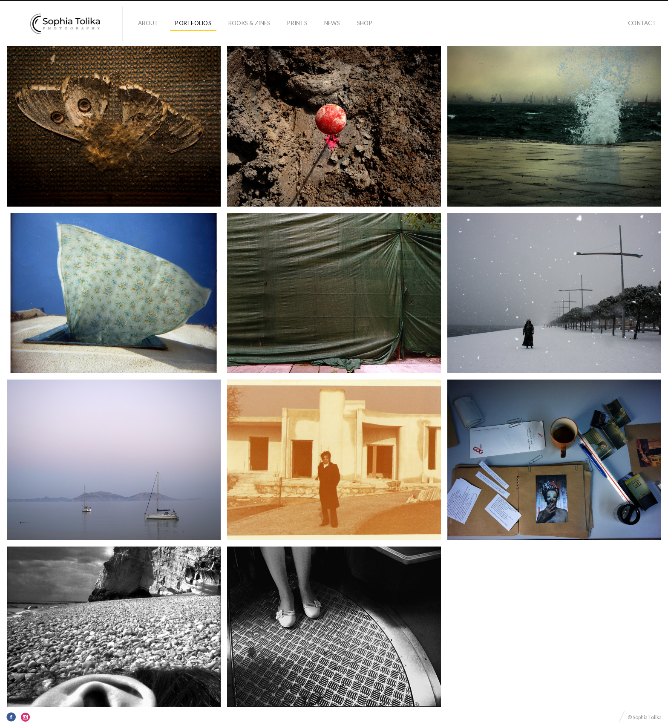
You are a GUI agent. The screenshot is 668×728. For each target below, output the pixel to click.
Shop (364, 23)
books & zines (249, 23)
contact (642, 23)
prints (297, 23)
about (148, 23)
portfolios (193, 23)
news (332, 23)
